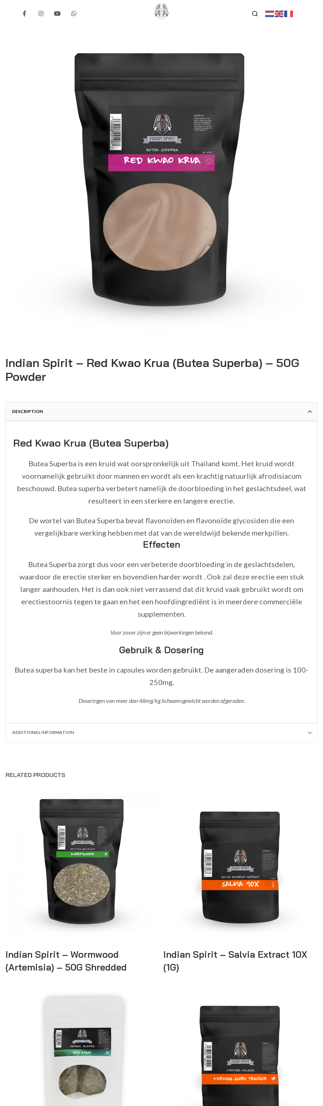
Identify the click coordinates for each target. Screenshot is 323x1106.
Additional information (43, 732)
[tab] (161, 411)
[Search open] (255, 14)
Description (27, 411)
